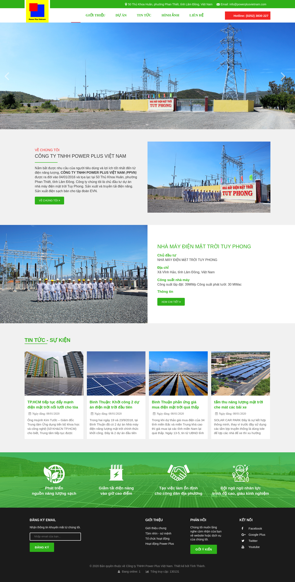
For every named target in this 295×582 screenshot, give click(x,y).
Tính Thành (197, 566)
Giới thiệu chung (155, 528)
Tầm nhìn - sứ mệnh (158, 533)
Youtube (249, 547)
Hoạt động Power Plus (159, 543)
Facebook (250, 528)
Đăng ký (42, 547)
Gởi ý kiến (203, 549)
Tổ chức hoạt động (157, 538)
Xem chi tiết (171, 301)
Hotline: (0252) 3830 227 (251, 15)
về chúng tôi (49, 200)
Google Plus (252, 534)
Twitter (248, 541)
